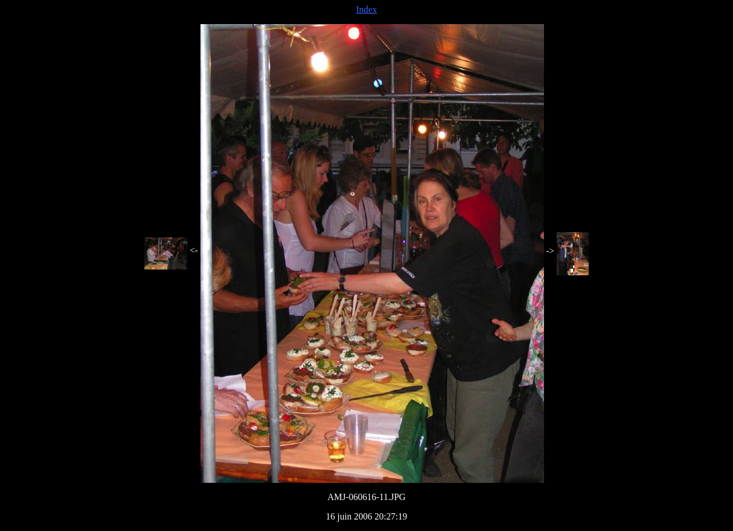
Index (366, 9)
